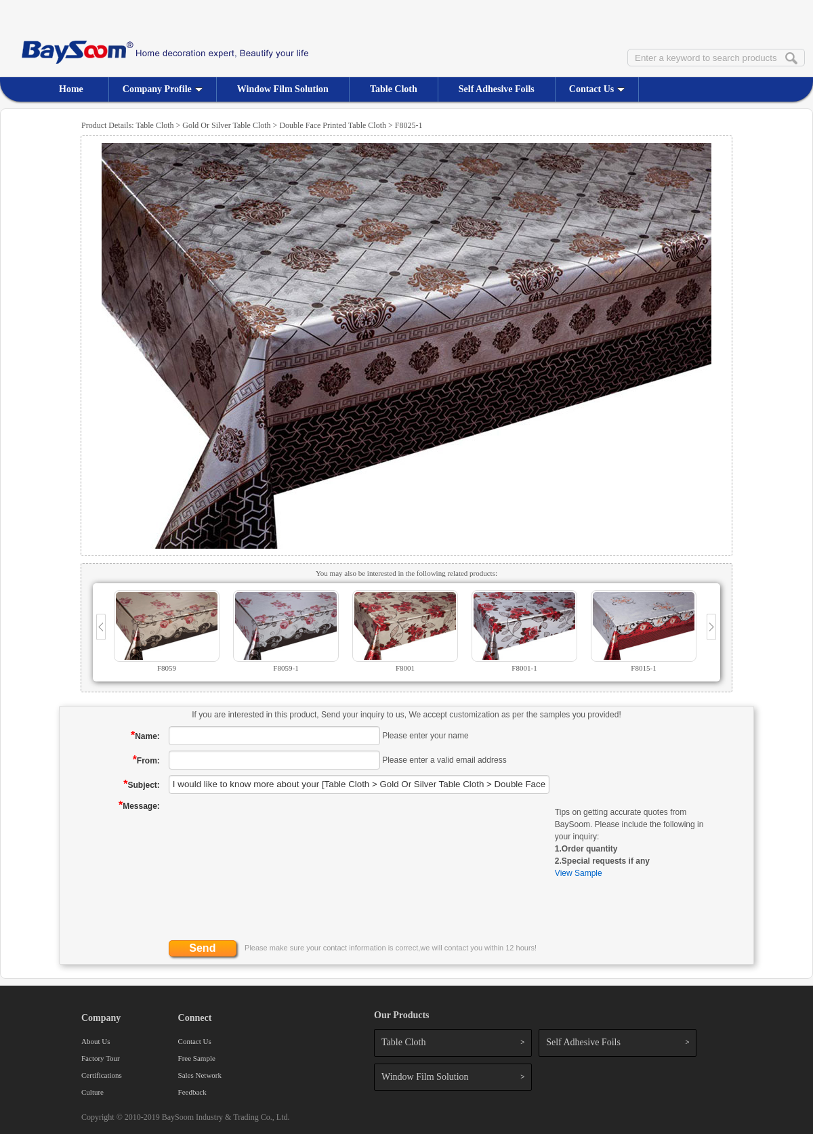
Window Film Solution (283, 89)
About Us (95, 1041)
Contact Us (597, 89)
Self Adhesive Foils (497, 89)
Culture (92, 1092)
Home (71, 89)
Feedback (192, 1092)
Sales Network (200, 1075)
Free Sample (196, 1058)
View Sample (578, 873)
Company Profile (163, 89)
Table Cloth (393, 89)
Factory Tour (100, 1058)
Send (202, 948)
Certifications (101, 1075)
